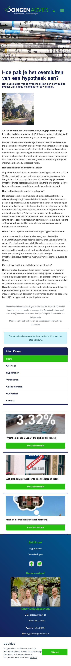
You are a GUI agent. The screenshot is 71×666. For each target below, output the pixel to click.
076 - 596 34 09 (35, 628)
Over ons (11, 365)
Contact (10, 400)
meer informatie (35, 445)
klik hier (33, 657)
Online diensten (14, 386)
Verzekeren (12, 379)
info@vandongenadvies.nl (35, 634)
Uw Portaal (12, 393)
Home (9, 358)
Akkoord (55, 652)
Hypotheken (12, 372)
